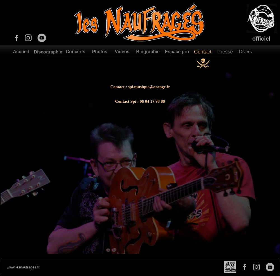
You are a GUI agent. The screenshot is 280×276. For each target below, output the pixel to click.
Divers (245, 51)
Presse (225, 52)
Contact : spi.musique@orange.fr (140, 87)
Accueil (21, 51)
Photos (99, 51)
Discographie (48, 52)
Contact (202, 52)
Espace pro (177, 51)
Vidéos (122, 51)
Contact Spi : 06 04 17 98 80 (140, 101)
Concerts (75, 51)
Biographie (148, 51)
